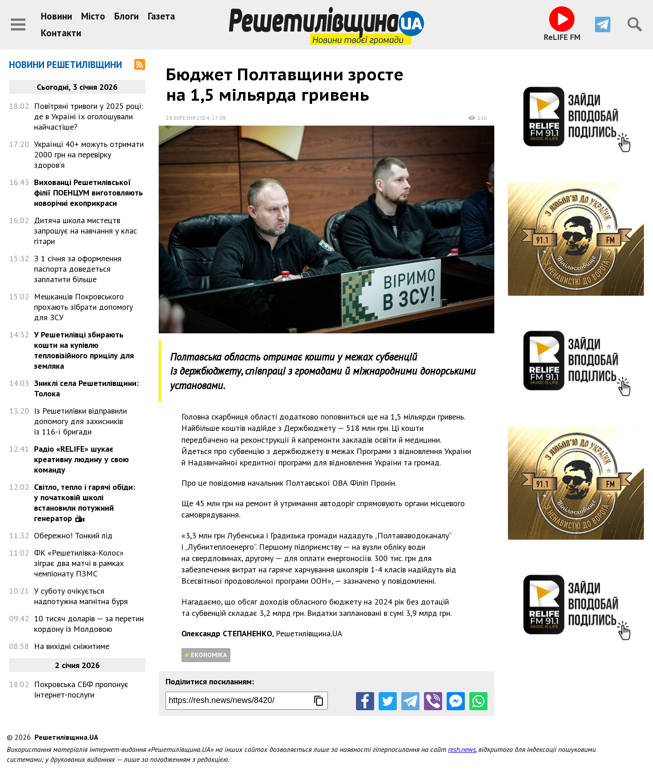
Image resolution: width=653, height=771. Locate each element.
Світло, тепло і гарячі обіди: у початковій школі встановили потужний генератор (84, 502)
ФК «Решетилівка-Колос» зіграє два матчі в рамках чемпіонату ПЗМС (79, 563)
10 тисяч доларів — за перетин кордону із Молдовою (89, 623)
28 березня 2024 (188, 117)
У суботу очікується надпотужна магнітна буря (81, 596)
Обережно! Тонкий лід (73, 535)
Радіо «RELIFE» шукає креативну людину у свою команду (81, 459)
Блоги (126, 16)
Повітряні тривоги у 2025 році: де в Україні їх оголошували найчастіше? (88, 116)
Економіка (209, 655)
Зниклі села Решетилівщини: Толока (86, 388)
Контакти (61, 33)
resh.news (462, 749)
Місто (93, 16)
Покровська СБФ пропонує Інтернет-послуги (81, 689)
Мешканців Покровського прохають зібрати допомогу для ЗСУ (83, 306)
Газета (161, 16)
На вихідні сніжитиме (71, 646)
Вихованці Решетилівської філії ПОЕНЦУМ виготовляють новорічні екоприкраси (88, 192)
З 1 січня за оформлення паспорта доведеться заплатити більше (78, 268)
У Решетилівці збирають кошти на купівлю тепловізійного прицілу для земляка (84, 350)
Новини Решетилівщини (65, 65)
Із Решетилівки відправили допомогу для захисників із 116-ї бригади (80, 421)
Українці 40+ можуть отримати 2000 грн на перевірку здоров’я (89, 154)
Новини (56, 16)
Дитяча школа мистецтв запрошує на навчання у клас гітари (85, 230)
